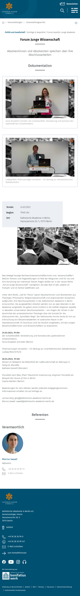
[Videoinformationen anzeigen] (40, 98)
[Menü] (74, 10)
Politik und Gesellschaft (15, 32)
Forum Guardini (53, 32)
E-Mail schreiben (12, 473)
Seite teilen (76, 22)
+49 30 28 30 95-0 (15, 536)
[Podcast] (24, 562)
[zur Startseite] (14, 8)
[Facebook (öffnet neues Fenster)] (4, 562)
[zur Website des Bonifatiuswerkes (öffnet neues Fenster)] (40, 576)
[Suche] (62, 10)
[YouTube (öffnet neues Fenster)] (11, 562)
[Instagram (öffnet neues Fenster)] (18, 562)
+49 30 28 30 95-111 (13, 469)
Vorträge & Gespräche (36, 32)
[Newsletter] (69, 4)
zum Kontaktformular (17, 553)
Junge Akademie (68, 32)
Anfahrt (9, 527)
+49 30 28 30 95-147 (16, 541)
